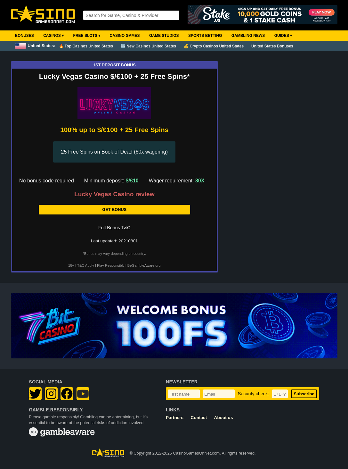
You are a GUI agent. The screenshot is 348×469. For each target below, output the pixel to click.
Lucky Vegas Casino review (114, 194)
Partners (174, 417)
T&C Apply (85, 265)
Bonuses (24, 35)
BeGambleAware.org (144, 265)
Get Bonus (114, 209)
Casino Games (125, 35)
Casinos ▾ (53, 35)
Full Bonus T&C (114, 227)
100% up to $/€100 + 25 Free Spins (114, 129)
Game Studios (164, 35)
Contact (199, 417)
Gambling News (248, 35)
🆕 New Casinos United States (148, 46)
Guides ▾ (283, 35)
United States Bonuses (272, 46)
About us (223, 417)
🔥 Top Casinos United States (86, 46)
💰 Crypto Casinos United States (214, 46)
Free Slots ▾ (87, 35)
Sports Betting (205, 35)
